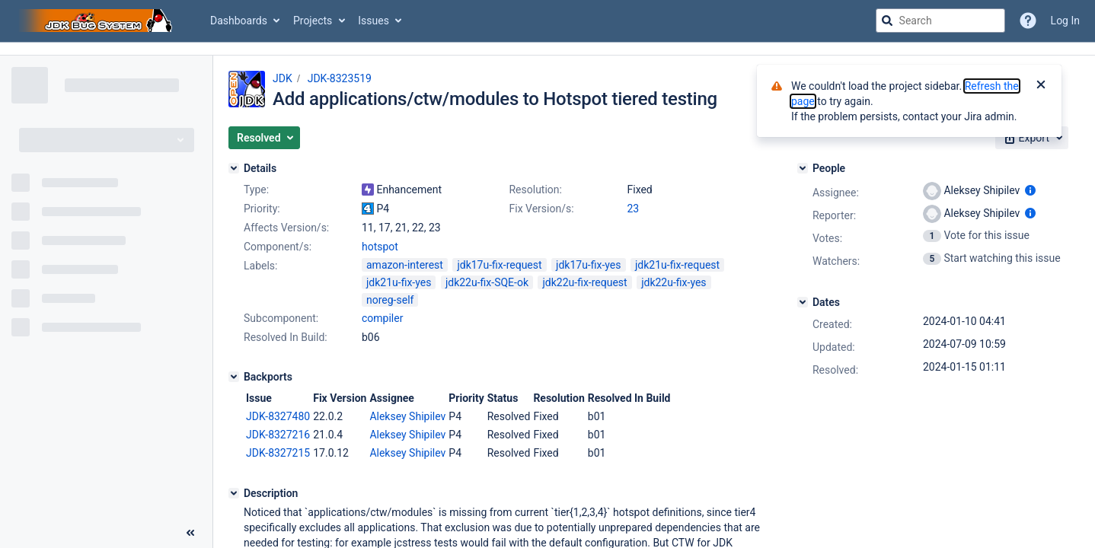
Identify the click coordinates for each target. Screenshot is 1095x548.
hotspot (380, 247)
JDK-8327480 (278, 416)
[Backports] (233, 376)
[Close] (1041, 86)
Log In (1065, 20)
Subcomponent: (281, 318)
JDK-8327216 (278, 435)
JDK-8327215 (278, 453)
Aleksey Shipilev (407, 416)
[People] (802, 168)
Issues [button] (373, 20)
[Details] (233, 168)
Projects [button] (312, 20)
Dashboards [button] (238, 20)
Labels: (260, 266)
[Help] (1028, 20)
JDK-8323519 (340, 78)
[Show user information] (1030, 190)
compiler (382, 318)
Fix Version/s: (541, 208)
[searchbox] (940, 20)
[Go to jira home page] (97, 20)
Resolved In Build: (285, 337)
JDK (282, 78)
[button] (264, 137)
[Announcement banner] (547, 49)
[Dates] (802, 302)
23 (633, 208)
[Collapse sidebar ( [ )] (190, 532)
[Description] (233, 493)
